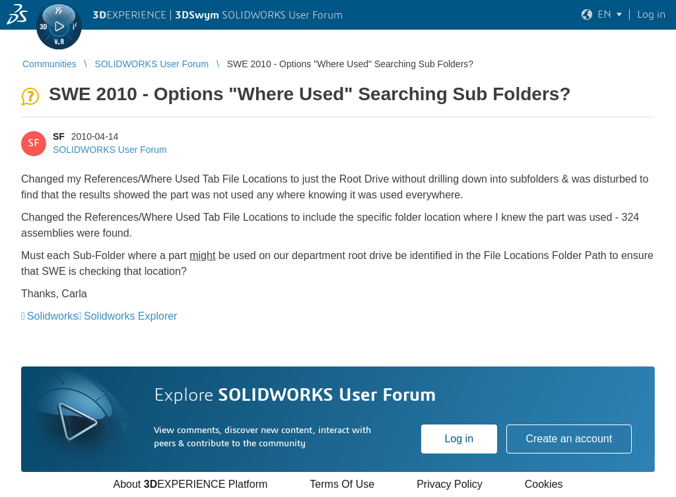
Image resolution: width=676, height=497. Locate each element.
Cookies (544, 484)
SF (59, 136)
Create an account (568, 438)
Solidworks (52, 316)
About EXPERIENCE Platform (190, 484)
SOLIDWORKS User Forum (110, 149)
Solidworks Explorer (130, 316)
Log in (458, 438)
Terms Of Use (342, 484)
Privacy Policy (450, 484)
